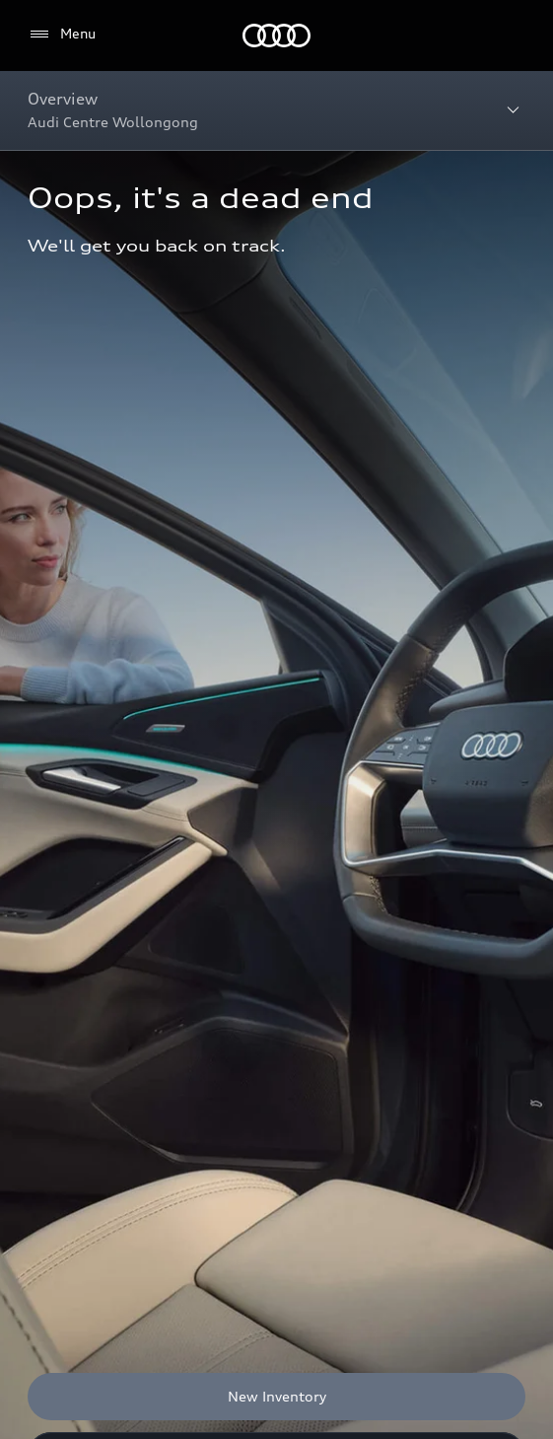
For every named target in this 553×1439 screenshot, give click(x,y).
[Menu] (276, 35)
